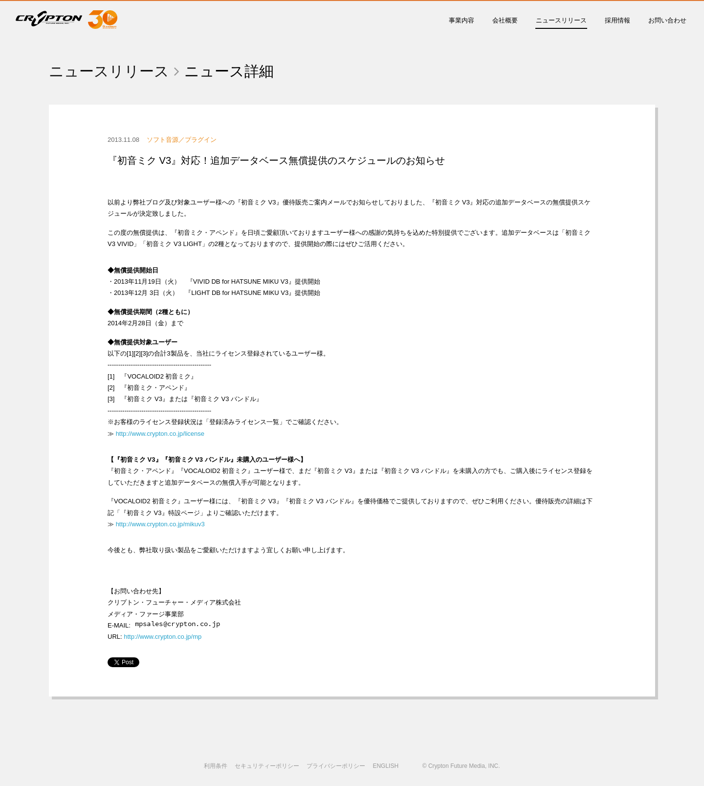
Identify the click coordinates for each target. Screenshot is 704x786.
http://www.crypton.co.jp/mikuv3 (160, 524)
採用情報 (617, 20)
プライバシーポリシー (336, 766)
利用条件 (215, 766)
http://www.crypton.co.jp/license (160, 433)
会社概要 (505, 20)
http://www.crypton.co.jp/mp (162, 636)
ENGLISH (385, 766)
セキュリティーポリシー (267, 766)
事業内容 (461, 20)
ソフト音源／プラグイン (182, 139)
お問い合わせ (667, 20)
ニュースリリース (561, 20)
